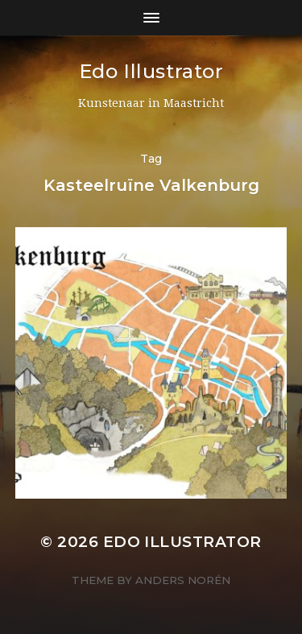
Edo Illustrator (151, 71)
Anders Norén (182, 580)
